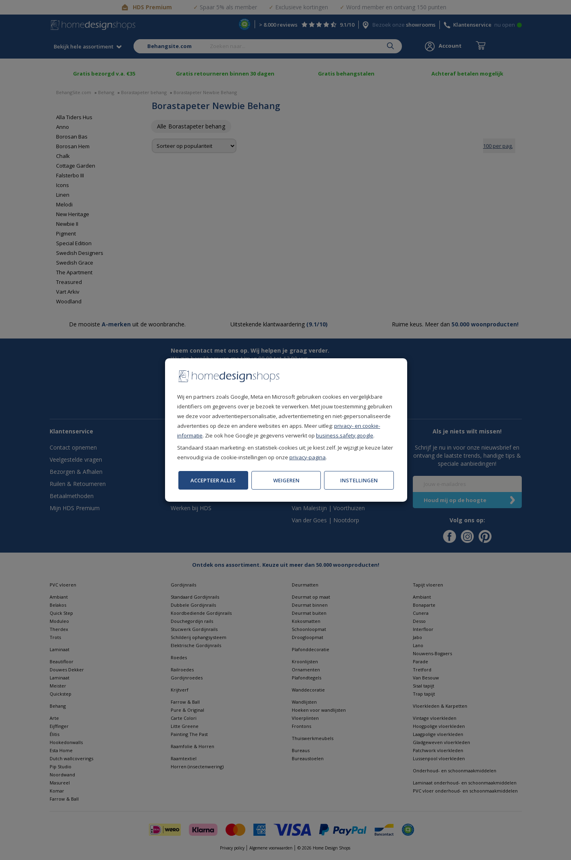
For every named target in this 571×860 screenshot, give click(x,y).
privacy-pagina (307, 457)
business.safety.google (344, 435)
